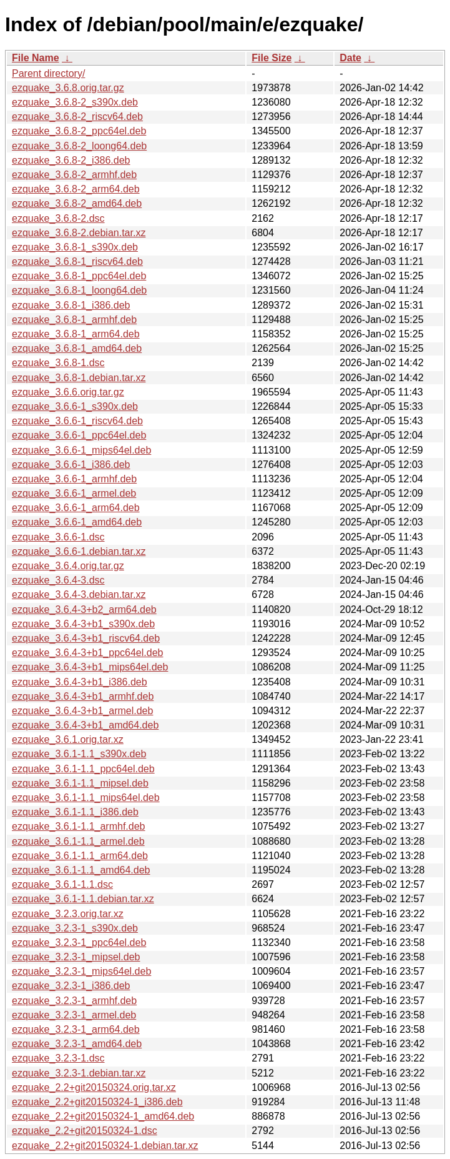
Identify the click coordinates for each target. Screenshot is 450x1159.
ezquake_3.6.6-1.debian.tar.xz (78, 551)
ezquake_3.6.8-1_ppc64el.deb (79, 276)
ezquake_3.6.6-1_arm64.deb (76, 507)
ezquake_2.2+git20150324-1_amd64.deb (103, 1116)
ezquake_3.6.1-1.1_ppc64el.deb (83, 769)
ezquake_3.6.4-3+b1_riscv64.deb (86, 638)
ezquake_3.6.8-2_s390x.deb (75, 102)
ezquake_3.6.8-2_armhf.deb (74, 174)
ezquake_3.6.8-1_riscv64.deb (77, 261)
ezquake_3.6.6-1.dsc (58, 537)
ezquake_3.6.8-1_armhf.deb (74, 319)
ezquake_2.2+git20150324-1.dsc (84, 1130)
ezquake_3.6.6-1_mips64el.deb (81, 450)
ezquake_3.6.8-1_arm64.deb (76, 334)
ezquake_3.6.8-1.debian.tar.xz (78, 377)
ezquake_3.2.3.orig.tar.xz (68, 913)
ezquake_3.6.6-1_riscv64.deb (77, 420)
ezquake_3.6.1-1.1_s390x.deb (79, 754)
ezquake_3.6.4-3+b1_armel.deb (82, 710)
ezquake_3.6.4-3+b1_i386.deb (79, 682)
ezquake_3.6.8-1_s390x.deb (75, 247)
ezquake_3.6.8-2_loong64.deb (79, 146)
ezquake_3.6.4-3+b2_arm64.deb (84, 609)
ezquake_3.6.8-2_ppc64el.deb (79, 131)
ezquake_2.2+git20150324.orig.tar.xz (94, 1087)
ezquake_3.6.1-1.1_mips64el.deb (86, 797)
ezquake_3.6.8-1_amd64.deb (77, 348)
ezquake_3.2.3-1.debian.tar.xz (78, 1073)
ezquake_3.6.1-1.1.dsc (62, 884)
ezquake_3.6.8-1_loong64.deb (79, 290)
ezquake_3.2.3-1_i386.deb (71, 985)
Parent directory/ (48, 73)
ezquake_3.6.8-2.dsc (58, 218)
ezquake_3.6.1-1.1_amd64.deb (81, 870)
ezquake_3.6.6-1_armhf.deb (74, 479)
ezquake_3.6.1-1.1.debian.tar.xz (83, 898)
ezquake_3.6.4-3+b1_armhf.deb (83, 696)
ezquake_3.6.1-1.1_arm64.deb (80, 855)
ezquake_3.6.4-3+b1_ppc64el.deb (87, 652)
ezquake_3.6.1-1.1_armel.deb (78, 841)
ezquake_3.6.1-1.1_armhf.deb (78, 826)
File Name (35, 57)
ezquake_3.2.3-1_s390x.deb (75, 928)
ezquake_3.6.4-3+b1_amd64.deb (85, 725)
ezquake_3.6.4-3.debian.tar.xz (78, 594)
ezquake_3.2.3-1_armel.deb (74, 1015)
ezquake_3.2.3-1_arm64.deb (76, 1029)
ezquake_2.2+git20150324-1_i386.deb (97, 1102)
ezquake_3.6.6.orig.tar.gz (68, 392)
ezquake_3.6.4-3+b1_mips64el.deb (90, 667)
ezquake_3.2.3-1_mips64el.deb (81, 971)
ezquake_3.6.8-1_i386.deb (71, 305)
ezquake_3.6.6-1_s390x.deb (75, 406)
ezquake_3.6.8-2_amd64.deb (77, 203)
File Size (271, 57)
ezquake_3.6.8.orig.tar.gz (68, 87)
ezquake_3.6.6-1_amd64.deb (77, 522)
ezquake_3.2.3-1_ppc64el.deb (79, 942)
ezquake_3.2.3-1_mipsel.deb (76, 957)
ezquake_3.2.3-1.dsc (58, 1058)
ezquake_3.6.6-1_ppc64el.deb (79, 435)
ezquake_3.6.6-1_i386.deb (71, 464)
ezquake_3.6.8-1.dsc (58, 362)
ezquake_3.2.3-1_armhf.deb (74, 1000)
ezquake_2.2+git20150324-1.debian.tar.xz (105, 1145)
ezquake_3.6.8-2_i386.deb (71, 160)
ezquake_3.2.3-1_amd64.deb (77, 1043)
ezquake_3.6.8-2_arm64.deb (76, 189)
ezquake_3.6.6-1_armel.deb (74, 493)
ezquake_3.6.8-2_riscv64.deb (77, 116)
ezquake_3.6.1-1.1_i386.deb (75, 812)
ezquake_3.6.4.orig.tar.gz (68, 565)
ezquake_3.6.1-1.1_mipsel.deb (80, 783)
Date (350, 57)
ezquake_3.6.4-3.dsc (58, 580)
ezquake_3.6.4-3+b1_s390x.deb (83, 624)
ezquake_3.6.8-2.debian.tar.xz (78, 232)
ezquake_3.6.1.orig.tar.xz (68, 739)
